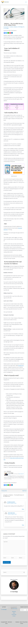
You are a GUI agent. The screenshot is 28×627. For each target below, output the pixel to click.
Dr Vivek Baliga (15, 593)
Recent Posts (9, 472)
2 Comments (6, 28)
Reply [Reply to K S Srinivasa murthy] (23, 510)
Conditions (11, 28)
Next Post (25, 492)
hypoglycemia (21, 366)
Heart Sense (15, 608)
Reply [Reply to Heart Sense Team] (23, 526)
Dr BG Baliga (20, 28)
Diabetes (15, 28)
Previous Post (4, 492)
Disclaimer (14, 611)
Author (5, 472)
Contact (14, 615)
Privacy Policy (14, 614)
